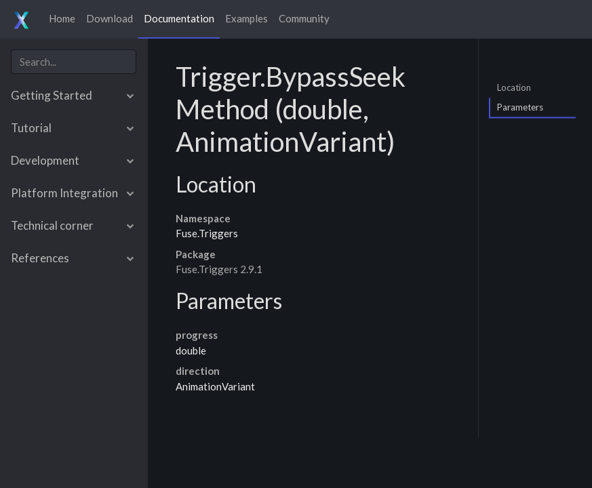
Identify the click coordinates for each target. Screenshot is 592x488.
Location (514, 86)
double (191, 350)
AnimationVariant (215, 386)
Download (109, 18)
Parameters (520, 107)
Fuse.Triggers (207, 233)
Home (62, 18)
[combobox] (73, 62)
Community (304, 18)
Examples (246, 18)
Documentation (179, 18)
